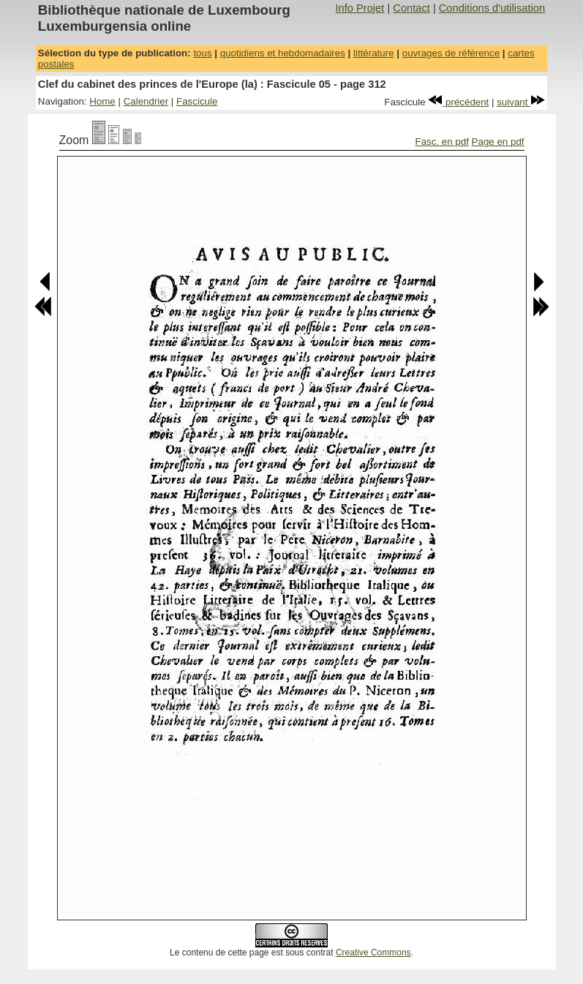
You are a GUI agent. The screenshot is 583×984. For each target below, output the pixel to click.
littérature (373, 53)
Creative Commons (373, 952)
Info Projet (360, 8)
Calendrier (146, 101)
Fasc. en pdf (442, 141)
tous (202, 53)
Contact (411, 8)
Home (102, 101)
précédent (458, 102)
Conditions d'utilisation (492, 8)
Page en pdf (498, 141)
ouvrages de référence (451, 53)
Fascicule (196, 101)
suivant (521, 102)
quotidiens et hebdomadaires (282, 53)
